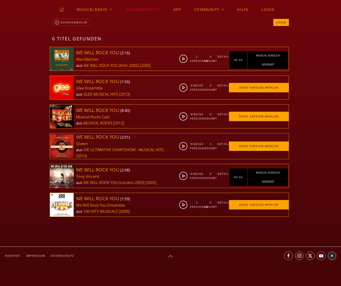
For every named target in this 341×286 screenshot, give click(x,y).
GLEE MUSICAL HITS (101, 94)
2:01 (125, 137)
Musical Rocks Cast (93, 117)
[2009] (124, 211)
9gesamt (210, 59)
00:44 (238, 60)
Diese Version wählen (258, 87)
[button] (170, 256)
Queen (82, 143)
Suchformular (71, 22)
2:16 (125, 52)
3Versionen (197, 205)
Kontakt (12, 255)
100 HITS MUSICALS (101, 211)
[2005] (145, 65)
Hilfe (243, 9)
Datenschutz (62, 255)
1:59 (125, 198)
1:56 (125, 81)
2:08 (125, 170)
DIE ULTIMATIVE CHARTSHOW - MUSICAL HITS (123, 149)
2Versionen (197, 59)
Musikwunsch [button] (143, 9)
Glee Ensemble (89, 88)
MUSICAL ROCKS (98, 123)
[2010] (81, 155)
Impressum (35, 255)
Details (223, 56)
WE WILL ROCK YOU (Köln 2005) (111, 65)
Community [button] (209, 9)
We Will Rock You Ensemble (100, 205)
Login (268, 9)
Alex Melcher (87, 59)
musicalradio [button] (94, 9)
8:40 (125, 110)
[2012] (118, 123)
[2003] (150, 182)
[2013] (124, 94)
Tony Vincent (87, 176)
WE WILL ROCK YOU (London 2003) (113, 182)
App (177, 9)
